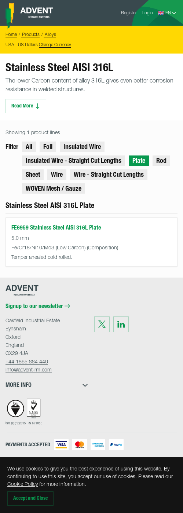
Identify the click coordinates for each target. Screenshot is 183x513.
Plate (138, 161)
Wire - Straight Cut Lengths (109, 175)
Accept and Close (30, 498)
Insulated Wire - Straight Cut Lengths (73, 161)
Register (129, 12)
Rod (161, 161)
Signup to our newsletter (38, 306)
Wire (57, 175)
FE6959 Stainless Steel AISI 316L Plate (56, 227)
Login (147, 12)
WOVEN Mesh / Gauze (53, 188)
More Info (47, 385)
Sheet (33, 175)
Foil (47, 147)
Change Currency (55, 44)
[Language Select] (171, 12)
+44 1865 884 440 (27, 361)
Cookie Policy (22, 484)
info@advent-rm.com (29, 369)
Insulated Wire (82, 147)
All (29, 147)
